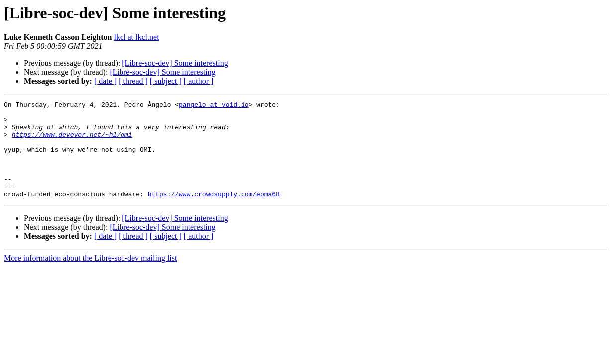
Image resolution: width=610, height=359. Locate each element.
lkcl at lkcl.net (136, 37)
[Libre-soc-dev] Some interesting (175, 63)
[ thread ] (133, 81)
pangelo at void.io (213, 105)
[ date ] (105, 81)
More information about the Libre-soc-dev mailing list (90, 277)
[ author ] (199, 81)
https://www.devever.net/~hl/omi (72, 141)
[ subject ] (166, 81)
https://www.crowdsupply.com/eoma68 (214, 213)
